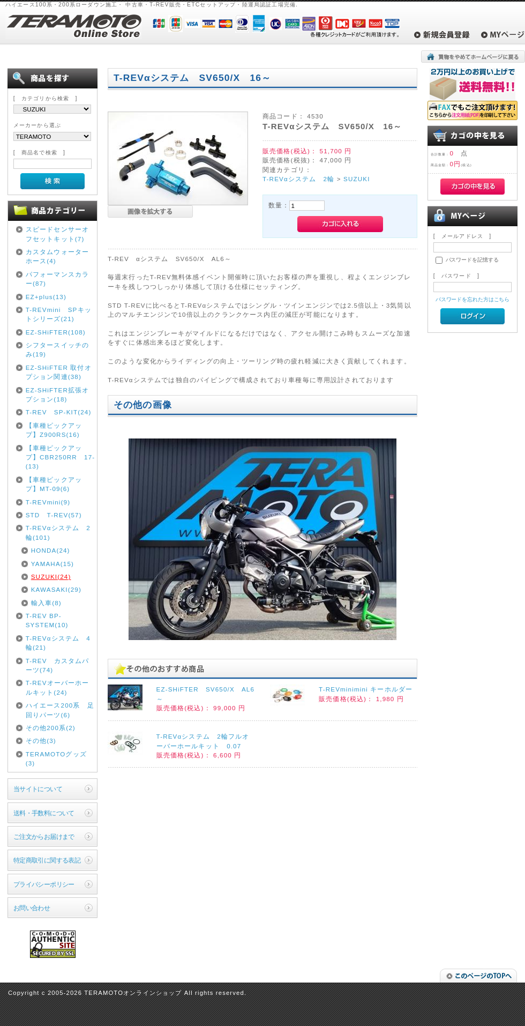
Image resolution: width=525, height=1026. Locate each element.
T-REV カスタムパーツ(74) (57, 665)
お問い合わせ (31, 907)
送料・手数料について (43, 812)
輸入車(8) (46, 602)
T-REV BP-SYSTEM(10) (47, 620)
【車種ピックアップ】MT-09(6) (54, 484)
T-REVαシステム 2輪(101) (58, 532)
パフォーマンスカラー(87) (57, 279)
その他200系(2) (51, 727)
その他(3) (41, 740)
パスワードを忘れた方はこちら (473, 299)
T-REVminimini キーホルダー (365, 689)
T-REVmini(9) (48, 502)
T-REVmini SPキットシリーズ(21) (59, 314)
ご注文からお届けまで (43, 836)
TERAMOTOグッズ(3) (56, 758)
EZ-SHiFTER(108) (56, 332)
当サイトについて (37, 788)
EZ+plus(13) (46, 296)
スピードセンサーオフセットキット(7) (57, 234)
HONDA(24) (50, 550)
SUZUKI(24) (51, 576)
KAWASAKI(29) (56, 589)
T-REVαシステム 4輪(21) (58, 643)
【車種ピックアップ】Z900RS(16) (54, 430)
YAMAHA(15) (52, 563)
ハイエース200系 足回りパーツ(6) (60, 710)
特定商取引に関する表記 (47, 860)
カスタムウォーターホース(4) (57, 256)
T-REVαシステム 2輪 (298, 178)
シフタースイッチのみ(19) (57, 349)
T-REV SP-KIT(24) (59, 411)
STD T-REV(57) (54, 514)
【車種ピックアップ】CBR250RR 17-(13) (60, 457)
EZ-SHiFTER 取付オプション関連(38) (59, 372)
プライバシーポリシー (43, 884)
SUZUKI (356, 178)
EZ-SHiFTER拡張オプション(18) (57, 394)
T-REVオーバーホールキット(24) (57, 687)
